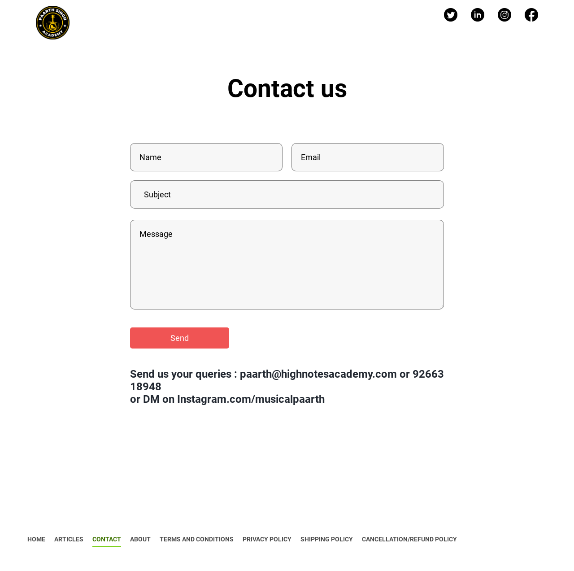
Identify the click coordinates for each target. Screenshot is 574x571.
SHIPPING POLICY (326, 539)
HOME (36, 539)
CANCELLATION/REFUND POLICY (409, 539)
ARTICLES (68, 539)
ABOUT (140, 539)
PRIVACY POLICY (267, 539)
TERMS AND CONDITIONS (197, 539)
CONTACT (106, 539)
